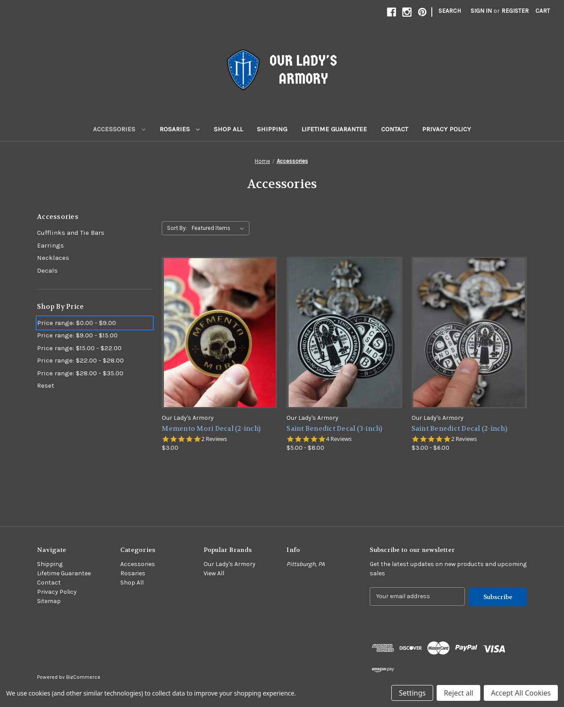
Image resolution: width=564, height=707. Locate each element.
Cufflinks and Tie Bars (70, 233)
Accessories (119, 129)
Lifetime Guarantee (334, 129)
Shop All (228, 129)
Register (515, 11)
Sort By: (177, 228)
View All (214, 573)
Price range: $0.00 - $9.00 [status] (76, 323)
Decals (47, 270)
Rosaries (180, 129)
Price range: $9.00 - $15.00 (77, 335)
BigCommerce (83, 677)
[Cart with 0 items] (543, 11)
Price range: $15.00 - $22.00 (79, 348)
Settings (412, 693)
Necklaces (53, 258)
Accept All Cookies (521, 693)
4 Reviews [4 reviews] (339, 439)
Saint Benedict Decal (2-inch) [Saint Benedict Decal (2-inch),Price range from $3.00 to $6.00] (459, 428)
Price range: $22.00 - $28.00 (80, 360)
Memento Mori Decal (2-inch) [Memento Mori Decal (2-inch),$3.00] (211, 428)
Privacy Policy (446, 129)
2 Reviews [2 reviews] (214, 439)
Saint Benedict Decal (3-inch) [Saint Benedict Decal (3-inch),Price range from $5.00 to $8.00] (334, 428)
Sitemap (49, 601)
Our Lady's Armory (230, 564)
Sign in (481, 11)
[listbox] (219, 228)
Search (449, 11)
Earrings (50, 245)
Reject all (458, 693)
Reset (45, 385)
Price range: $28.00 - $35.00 (80, 373)
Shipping (272, 129)
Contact (394, 129)
